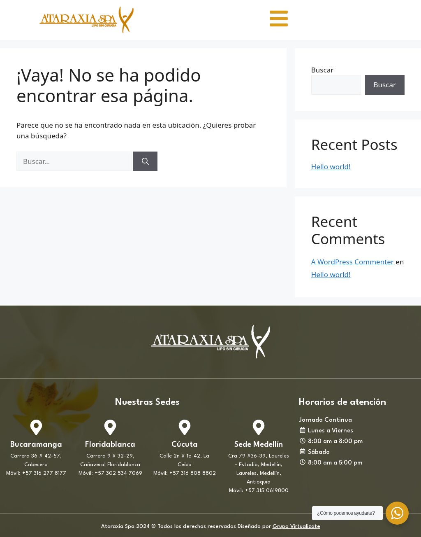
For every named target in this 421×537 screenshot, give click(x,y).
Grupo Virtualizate (296, 526)
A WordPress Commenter (352, 261)
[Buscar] (145, 161)
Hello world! (331, 166)
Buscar (322, 70)
